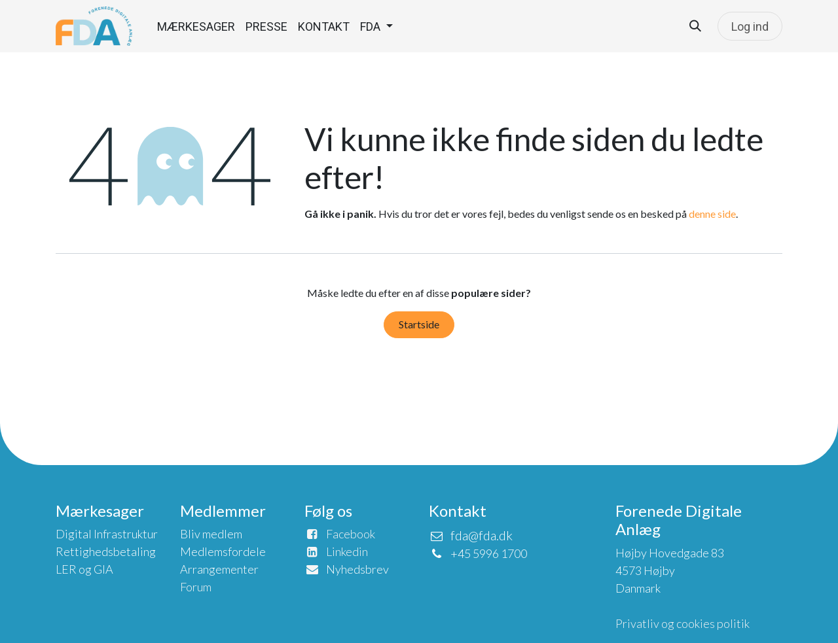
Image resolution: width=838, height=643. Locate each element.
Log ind (750, 26)
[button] (695, 26)
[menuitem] (196, 26)
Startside (419, 324)
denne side (712, 213)
